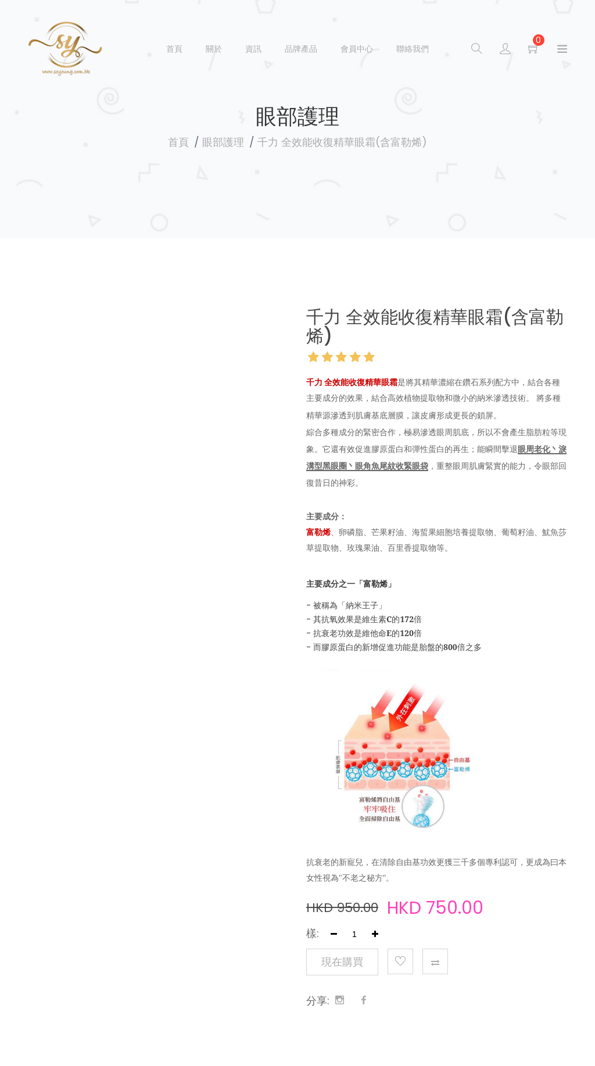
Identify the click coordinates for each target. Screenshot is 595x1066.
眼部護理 (223, 142)
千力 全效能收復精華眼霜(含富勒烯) (342, 142)
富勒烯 (375, 584)
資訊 (253, 49)
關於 (214, 49)
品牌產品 (301, 49)
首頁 (174, 49)
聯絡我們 (412, 49)
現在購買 (342, 962)
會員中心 (356, 49)
